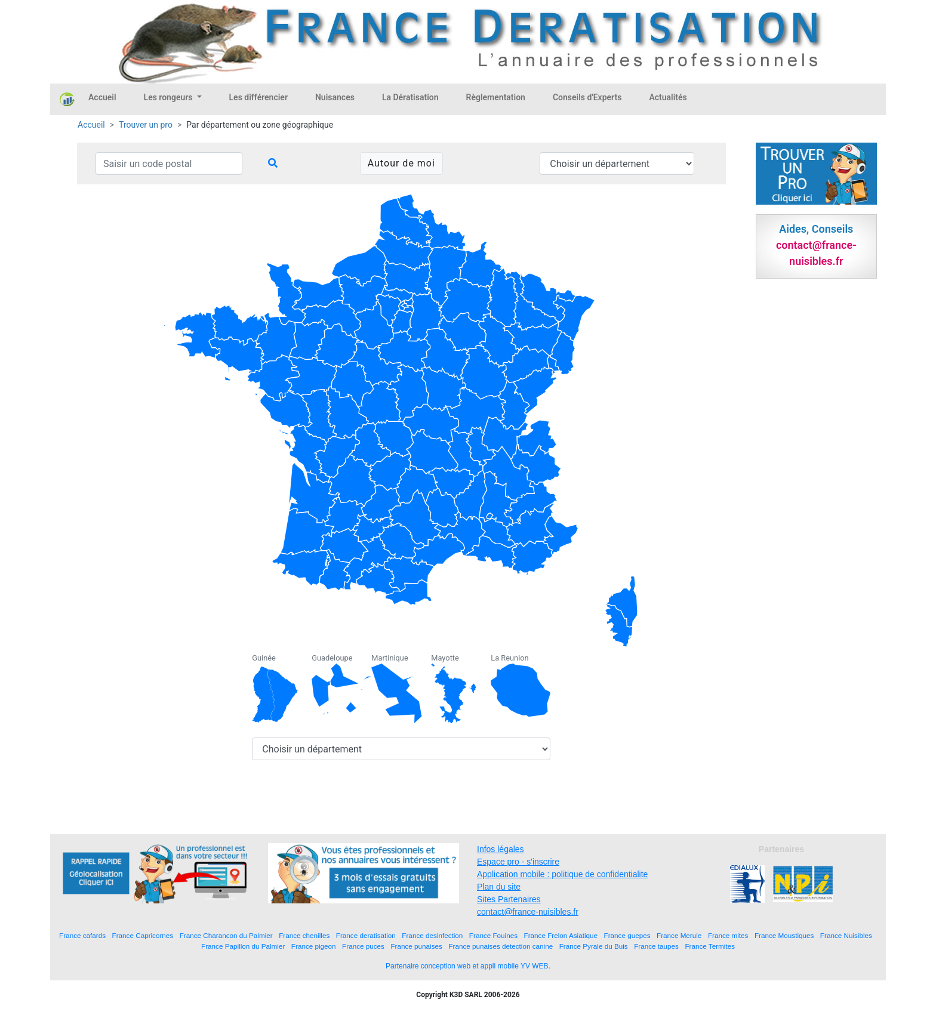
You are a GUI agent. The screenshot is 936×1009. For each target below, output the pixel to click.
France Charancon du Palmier (226, 935)
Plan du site (499, 886)
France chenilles (304, 935)
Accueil (102, 97)
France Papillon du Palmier (243, 946)
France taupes (656, 946)
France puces (363, 946)
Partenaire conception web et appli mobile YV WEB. (468, 966)
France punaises (416, 946)
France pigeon (313, 946)
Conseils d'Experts (587, 97)
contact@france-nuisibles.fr (527, 912)
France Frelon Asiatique (561, 935)
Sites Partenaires (509, 899)
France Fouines (493, 935)
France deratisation (366, 935)
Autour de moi (401, 163)
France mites (728, 935)
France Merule (679, 935)
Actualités (667, 97)
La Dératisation (410, 97)
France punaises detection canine (500, 946)
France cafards (82, 935)
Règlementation (495, 97)
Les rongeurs (169, 97)
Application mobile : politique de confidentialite (562, 874)
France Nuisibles (846, 935)
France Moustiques (784, 935)
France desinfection (432, 935)
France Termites (710, 946)
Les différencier (258, 97)
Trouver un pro (146, 124)
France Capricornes (143, 935)
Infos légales (500, 849)
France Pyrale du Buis (593, 946)
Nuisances (335, 97)
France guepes (627, 935)
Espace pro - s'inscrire (518, 861)
